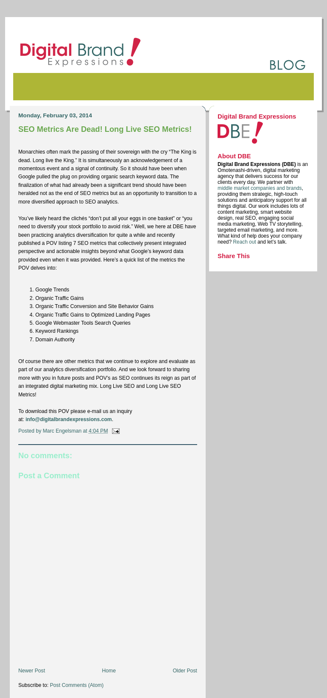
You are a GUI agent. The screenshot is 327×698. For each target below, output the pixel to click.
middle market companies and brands (260, 188)
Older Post (185, 671)
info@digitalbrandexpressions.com (69, 419)
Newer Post (31, 671)
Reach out (245, 242)
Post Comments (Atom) (76, 685)
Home (109, 671)
